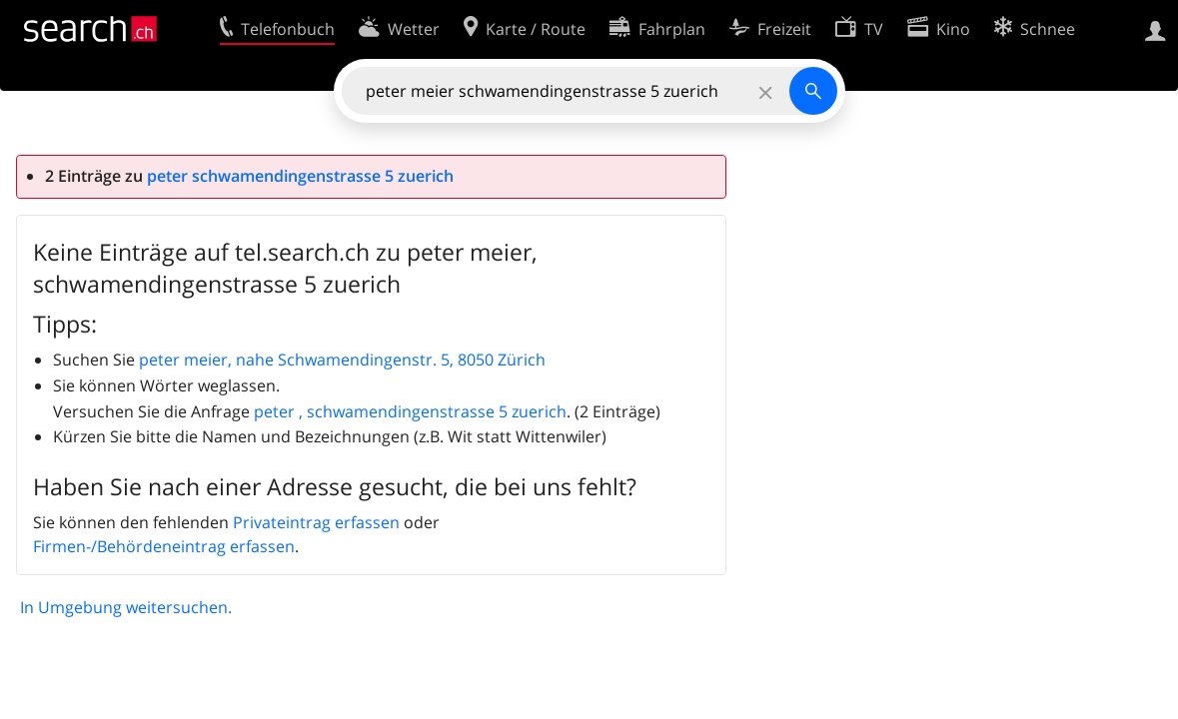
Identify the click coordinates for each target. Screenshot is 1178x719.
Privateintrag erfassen (316, 522)
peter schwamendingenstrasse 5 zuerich (300, 176)
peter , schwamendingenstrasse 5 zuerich (410, 411)
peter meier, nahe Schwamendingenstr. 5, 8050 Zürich (342, 359)
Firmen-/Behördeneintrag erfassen (164, 546)
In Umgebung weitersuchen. (126, 607)
